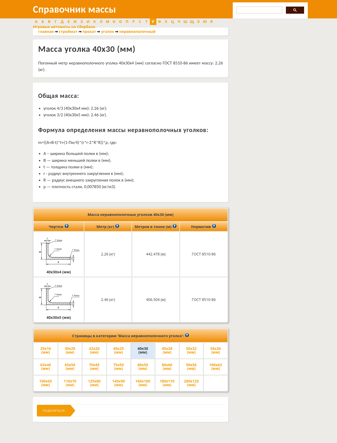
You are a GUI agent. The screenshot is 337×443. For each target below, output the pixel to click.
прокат (89, 31)
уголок (107, 31)
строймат (68, 31)
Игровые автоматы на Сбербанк (64, 26)
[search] (259, 10)
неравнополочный (137, 31)
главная (46, 31)
